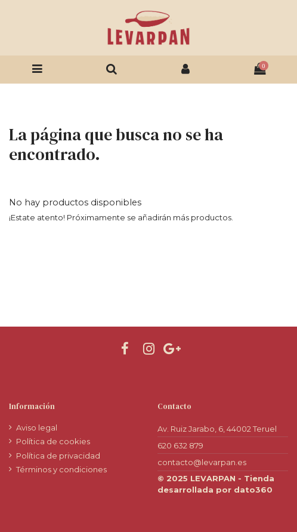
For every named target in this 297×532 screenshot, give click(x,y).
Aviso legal (36, 427)
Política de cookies (53, 441)
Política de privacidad (58, 455)
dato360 (253, 489)
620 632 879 (180, 445)
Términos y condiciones (61, 469)
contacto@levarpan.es (201, 462)
